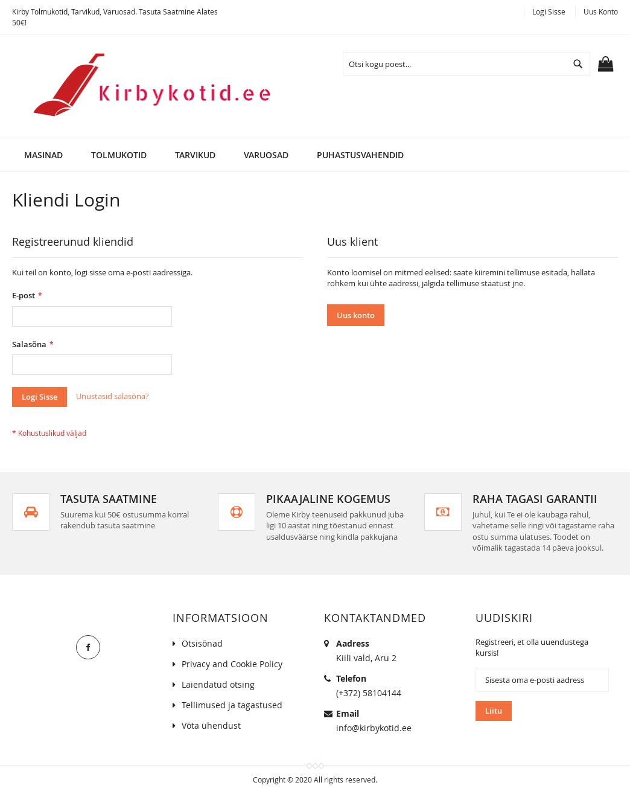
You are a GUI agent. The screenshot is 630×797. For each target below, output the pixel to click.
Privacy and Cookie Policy (232, 664)
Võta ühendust (211, 725)
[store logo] (144, 86)
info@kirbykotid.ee (374, 728)
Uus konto (601, 11)
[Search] (578, 64)
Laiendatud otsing (218, 684)
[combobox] (466, 64)
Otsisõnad (202, 643)
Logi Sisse (548, 11)
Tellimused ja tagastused (232, 705)
